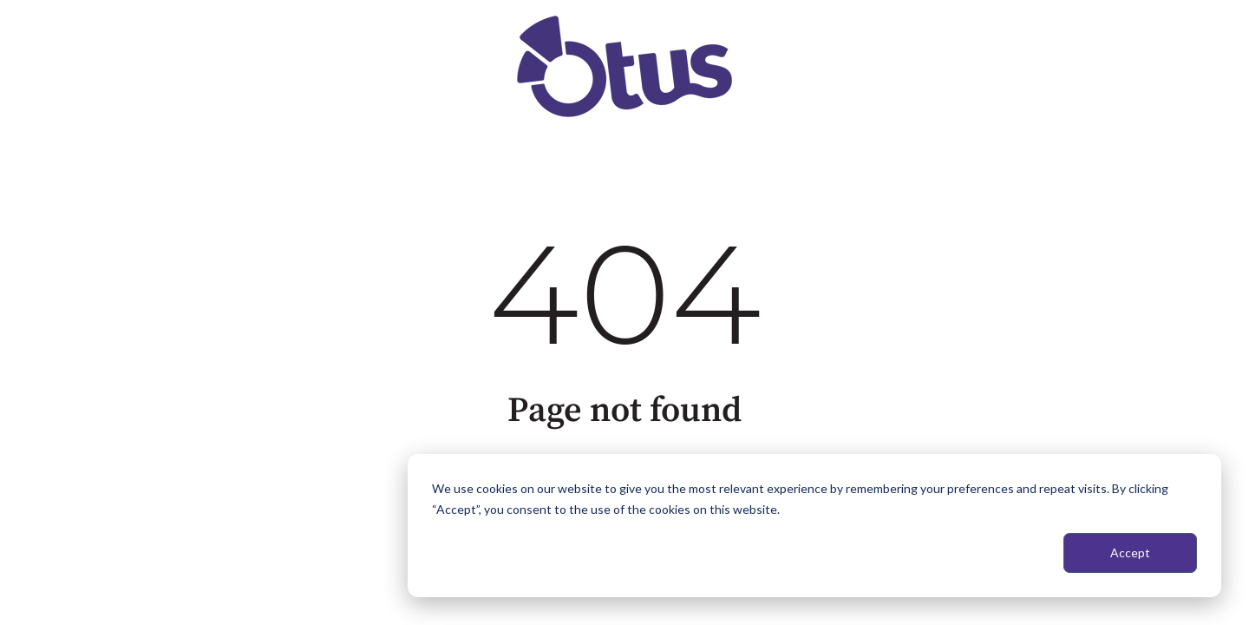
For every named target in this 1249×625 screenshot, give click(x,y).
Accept (1130, 552)
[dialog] (814, 525)
